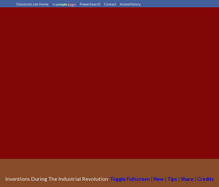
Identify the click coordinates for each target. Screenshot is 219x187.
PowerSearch (90, 4)
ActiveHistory (130, 4)
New (158, 179)
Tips (172, 179)
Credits (205, 179)
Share (187, 179)
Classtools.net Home (32, 4)
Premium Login (64, 4)
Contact (110, 4)
